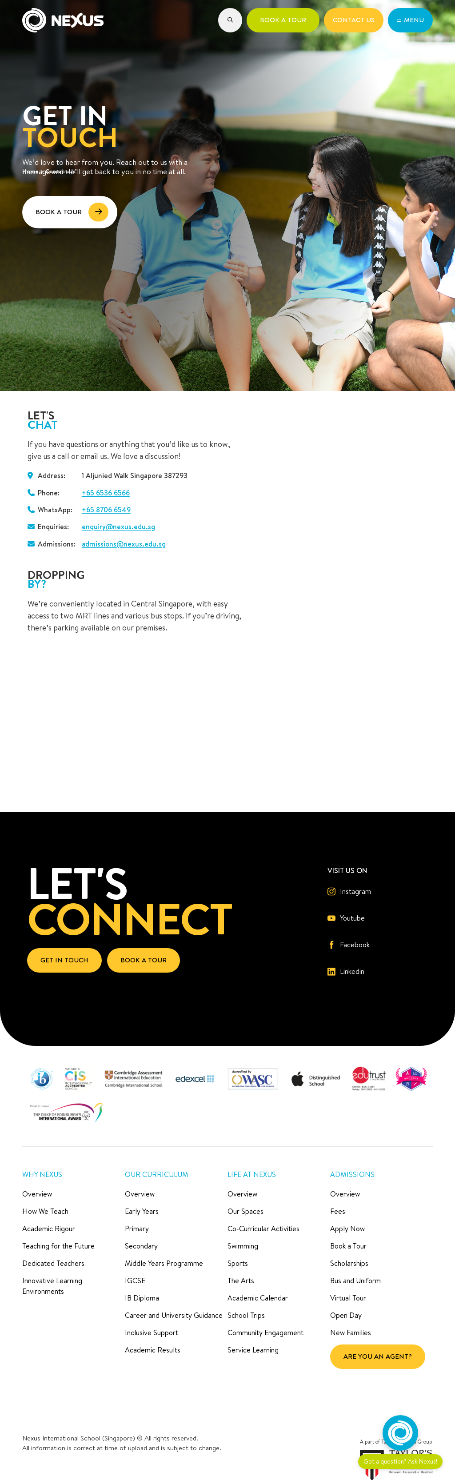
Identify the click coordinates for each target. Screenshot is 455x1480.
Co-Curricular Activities (263, 1228)
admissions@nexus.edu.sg (124, 544)
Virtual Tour (348, 1298)
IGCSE (135, 1280)
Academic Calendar (258, 1298)
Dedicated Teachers (53, 1263)
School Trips (246, 1315)
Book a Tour (348, 1246)
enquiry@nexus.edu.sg (118, 526)
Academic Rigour (48, 1228)
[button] (230, 20)
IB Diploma (142, 1298)
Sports (238, 1263)
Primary (137, 1228)
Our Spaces (245, 1211)
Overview (37, 1194)
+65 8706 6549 (106, 510)
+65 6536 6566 (106, 493)
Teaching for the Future (58, 1246)
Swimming (243, 1246)
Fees (337, 1211)
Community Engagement (265, 1332)
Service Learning (253, 1350)
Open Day (346, 1315)
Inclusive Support (151, 1332)
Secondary (141, 1246)
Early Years (142, 1211)
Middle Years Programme (164, 1263)
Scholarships (349, 1263)
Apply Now (347, 1228)
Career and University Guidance (174, 1315)
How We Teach (45, 1211)
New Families (350, 1332)
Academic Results (152, 1350)
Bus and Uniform (355, 1280)
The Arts (241, 1280)
